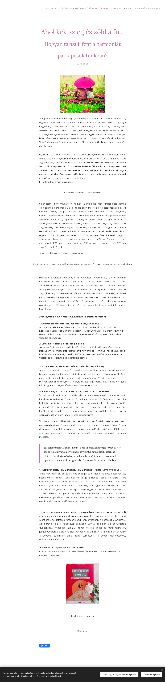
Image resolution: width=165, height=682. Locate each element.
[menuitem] (52, 8)
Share (44, 646)
